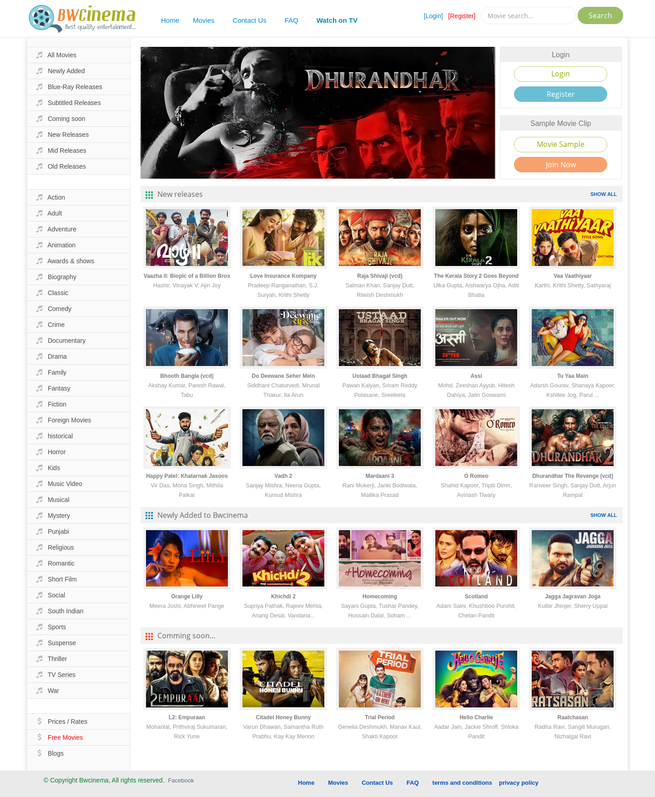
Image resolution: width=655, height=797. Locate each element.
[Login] (433, 16)
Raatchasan (572, 717)
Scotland (476, 596)
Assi (476, 376)
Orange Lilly (186, 596)
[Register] (461, 16)
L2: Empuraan (187, 717)
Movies (204, 20)
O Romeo (476, 476)
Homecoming (380, 596)
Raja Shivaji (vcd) (379, 276)
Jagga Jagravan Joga (572, 596)
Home (170, 20)
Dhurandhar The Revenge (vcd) (572, 476)
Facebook (181, 780)
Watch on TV (337, 20)
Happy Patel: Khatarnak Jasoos (186, 476)
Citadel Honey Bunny (283, 717)
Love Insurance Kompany (283, 276)
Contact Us (250, 20)
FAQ (291, 20)
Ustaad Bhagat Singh (380, 376)
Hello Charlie (476, 717)
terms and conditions (462, 782)
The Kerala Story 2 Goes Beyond (476, 276)
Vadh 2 (283, 476)
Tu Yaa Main (572, 376)
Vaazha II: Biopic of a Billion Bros (187, 276)
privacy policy (519, 782)
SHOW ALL (603, 194)
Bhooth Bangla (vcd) (186, 376)
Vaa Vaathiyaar (573, 276)
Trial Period (379, 717)
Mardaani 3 (380, 476)
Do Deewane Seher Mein (283, 376)
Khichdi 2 (283, 596)
